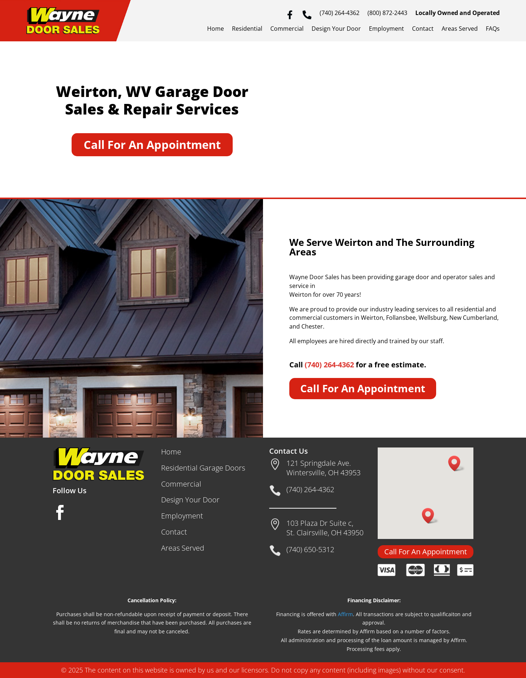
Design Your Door (336, 29)
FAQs (493, 29)
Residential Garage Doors (203, 468)
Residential (247, 29)
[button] (456, 463)
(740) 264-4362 (339, 13)
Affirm (345, 614)
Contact (423, 29)
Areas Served (460, 29)
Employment (386, 29)
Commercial (287, 29)
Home (215, 29)
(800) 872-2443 (387, 13)
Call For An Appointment (152, 144)
